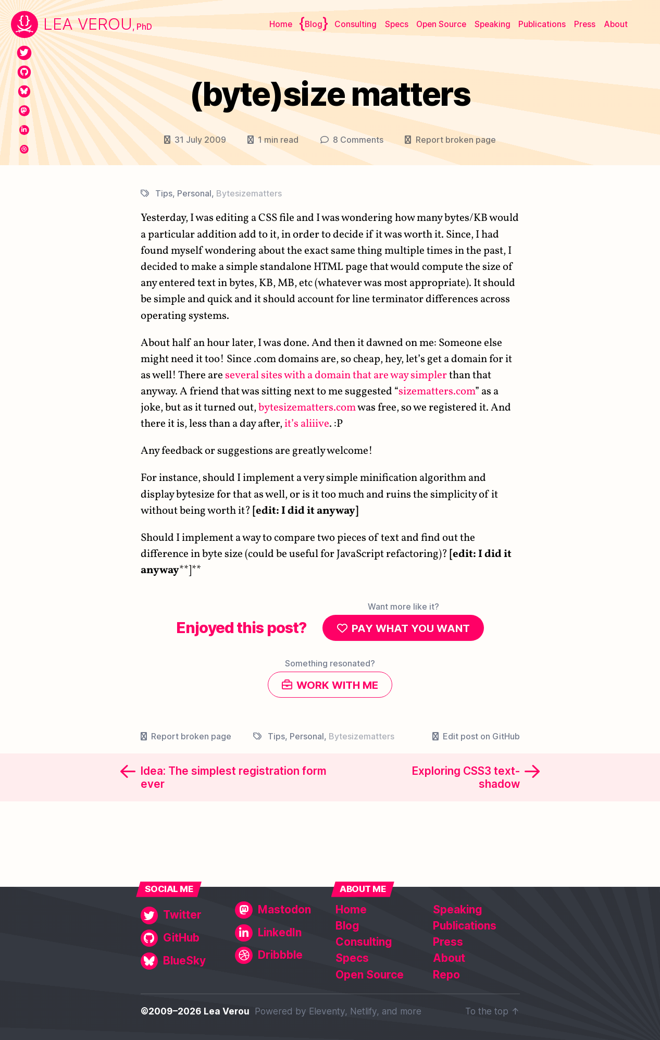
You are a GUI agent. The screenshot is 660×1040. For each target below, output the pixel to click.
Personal (194, 193)
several (242, 375)
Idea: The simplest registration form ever (234, 781)
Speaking (492, 24)
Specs (396, 24)
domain (333, 375)
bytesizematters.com (307, 407)
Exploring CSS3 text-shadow (466, 781)
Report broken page (456, 139)
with (294, 375)
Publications (542, 24)
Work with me (337, 687)
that (362, 375)
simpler (428, 375)
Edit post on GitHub (481, 740)
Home (280, 24)
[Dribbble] (24, 149)
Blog (313, 24)
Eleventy (327, 1011)
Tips (163, 193)
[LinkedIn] (24, 130)
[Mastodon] (24, 111)
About (616, 24)
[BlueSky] (24, 91)
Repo (446, 974)
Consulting (355, 24)
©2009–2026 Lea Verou (195, 1011)
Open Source (441, 24)
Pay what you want (411, 628)
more (410, 1011)
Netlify (363, 1011)
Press (584, 24)
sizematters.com (437, 391)
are (381, 375)
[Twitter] (24, 53)
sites (271, 375)
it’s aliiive (306, 423)
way (399, 375)
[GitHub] (24, 72)
